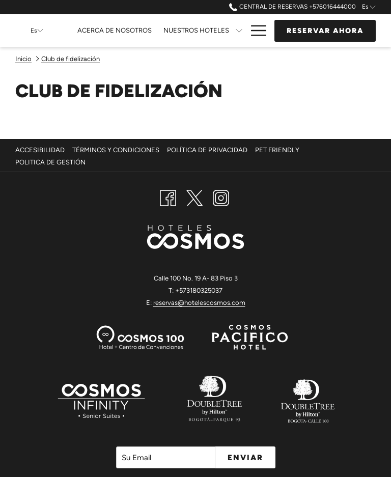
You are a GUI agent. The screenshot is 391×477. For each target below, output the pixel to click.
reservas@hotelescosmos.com (199, 302)
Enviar (245, 457)
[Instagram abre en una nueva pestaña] (221, 197)
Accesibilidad (40, 150)
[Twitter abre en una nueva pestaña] (194, 197)
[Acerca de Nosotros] (115, 30)
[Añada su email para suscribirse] (165, 457)
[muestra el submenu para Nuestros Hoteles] (239, 30)
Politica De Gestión (50, 162)
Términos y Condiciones (115, 150)
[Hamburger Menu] (254, 30)
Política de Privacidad (207, 150)
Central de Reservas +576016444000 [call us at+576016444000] (292, 6)
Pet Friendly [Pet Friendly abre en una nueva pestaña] (278, 150)
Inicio (23, 59)
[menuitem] (41, 150)
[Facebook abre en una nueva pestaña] (168, 197)
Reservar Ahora (325, 30)
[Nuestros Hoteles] (196, 30)
